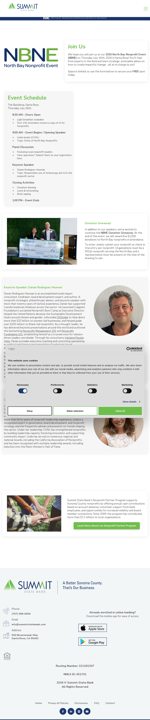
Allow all (120, 390)
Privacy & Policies (58, 703)
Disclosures (81, 703)
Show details (129, 380)
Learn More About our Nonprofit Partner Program (106, 525)
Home (38, 703)
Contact (110, 703)
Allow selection (74, 390)
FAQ (96, 703)
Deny (30, 390)
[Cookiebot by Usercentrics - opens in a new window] (128, 327)
